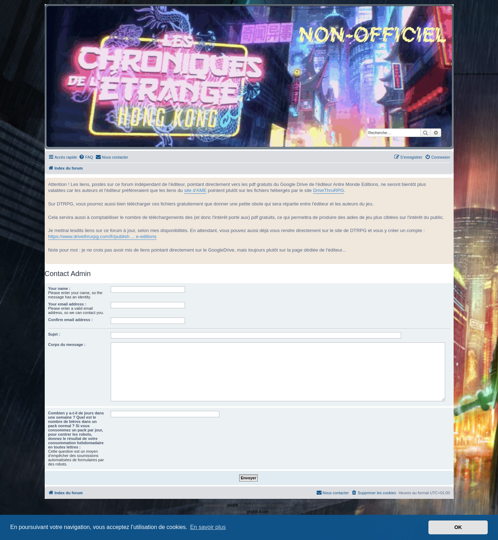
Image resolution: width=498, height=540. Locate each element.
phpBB (233, 505)
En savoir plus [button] (208, 527)
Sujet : (54, 334)
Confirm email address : (70, 320)
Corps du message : (67, 344)
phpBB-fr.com (258, 512)
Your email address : (67, 304)
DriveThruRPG (328, 190)
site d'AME (195, 190)
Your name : (59, 288)
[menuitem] (86, 157)
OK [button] (458, 527)
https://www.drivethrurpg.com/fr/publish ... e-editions (102, 236)
